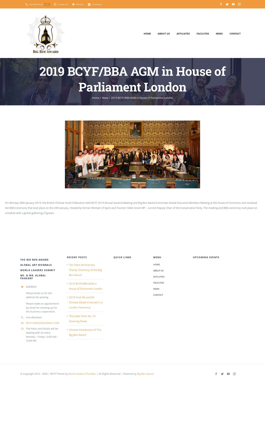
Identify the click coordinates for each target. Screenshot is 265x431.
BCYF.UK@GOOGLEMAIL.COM (42, 322)
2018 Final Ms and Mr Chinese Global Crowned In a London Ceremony (85, 302)
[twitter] (227, 4)
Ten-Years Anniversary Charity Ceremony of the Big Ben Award (85, 270)
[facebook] (221, 4)
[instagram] (239, 4)
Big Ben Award (145, 373)
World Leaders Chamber (82, 373)
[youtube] (233, 4)
